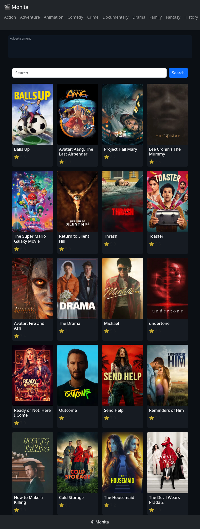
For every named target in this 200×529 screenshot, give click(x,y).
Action (10, 17)
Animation (53, 17)
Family (155, 17)
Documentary (115, 17)
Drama (138, 17)
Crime (93, 17)
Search (178, 73)
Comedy (75, 17)
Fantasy (173, 17)
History (191, 17)
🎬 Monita (16, 7)
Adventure (30, 17)
